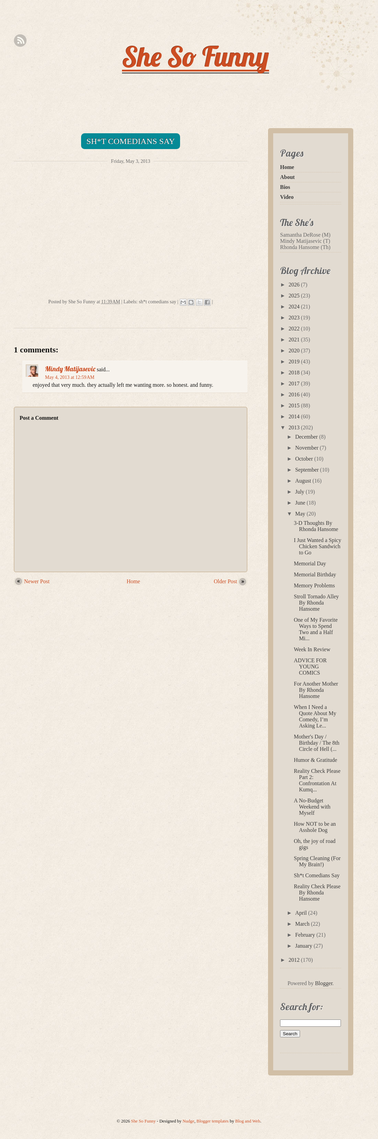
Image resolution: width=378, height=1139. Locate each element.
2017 (295, 383)
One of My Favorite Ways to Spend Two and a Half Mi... (316, 629)
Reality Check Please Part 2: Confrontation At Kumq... (317, 780)
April (301, 913)
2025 (295, 295)
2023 (295, 317)
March (303, 924)
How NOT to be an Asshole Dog (315, 827)
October (304, 459)
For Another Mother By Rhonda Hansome (316, 690)
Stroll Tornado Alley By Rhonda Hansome (316, 603)
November (307, 448)
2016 (295, 394)
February (305, 935)
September (307, 470)
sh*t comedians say (157, 301)
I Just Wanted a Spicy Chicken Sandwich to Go (317, 546)
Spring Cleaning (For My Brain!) (317, 861)
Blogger (324, 983)
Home (133, 581)
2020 (295, 350)
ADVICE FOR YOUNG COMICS (310, 666)
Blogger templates (213, 1121)
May (301, 514)
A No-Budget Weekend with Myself (312, 807)
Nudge (188, 1121)
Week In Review (312, 649)
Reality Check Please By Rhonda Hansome (317, 892)
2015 (295, 405)
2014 (295, 416)
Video (286, 197)
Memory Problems (314, 585)
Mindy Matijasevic (70, 368)
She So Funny (195, 56)
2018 (295, 372)
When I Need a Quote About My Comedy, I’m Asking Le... (315, 716)
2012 (295, 960)
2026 (295, 284)
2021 (295, 339)
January (304, 946)
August (303, 481)
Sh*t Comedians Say (130, 141)
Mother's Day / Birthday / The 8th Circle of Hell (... (316, 743)
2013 (295, 427)
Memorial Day (310, 563)
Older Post (225, 581)
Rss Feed (20, 40)
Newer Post (36, 581)
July (300, 492)
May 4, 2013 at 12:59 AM (69, 377)
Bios (285, 187)
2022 (295, 328)
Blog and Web (247, 1121)
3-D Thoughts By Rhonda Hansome (316, 526)
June (301, 503)
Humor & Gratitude (315, 760)
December (307, 437)
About (287, 177)
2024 (295, 306)
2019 (295, 361)
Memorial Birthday (315, 574)
